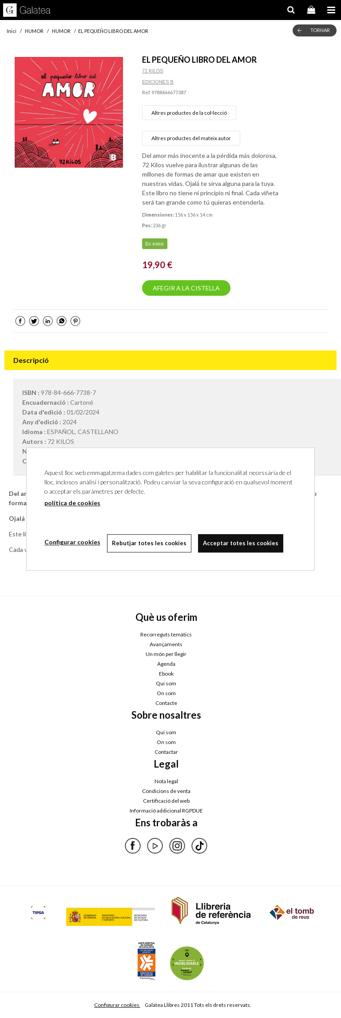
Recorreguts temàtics (166, 634)
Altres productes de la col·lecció (189, 112)
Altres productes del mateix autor (191, 138)
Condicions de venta (166, 791)
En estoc (154, 243)
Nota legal (166, 781)
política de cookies (72, 503)
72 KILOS (152, 70)
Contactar (166, 751)
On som (166, 693)
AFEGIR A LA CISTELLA (186, 288)
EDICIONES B (158, 81)
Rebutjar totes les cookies (149, 543)
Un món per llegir (166, 654)
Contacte (166, 703)
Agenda (166, 663)
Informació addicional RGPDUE (166, 810)
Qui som (166, 683)
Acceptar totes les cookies (240, 543)
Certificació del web (166, 800)
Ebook (166, 673)
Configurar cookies (117, 1005)
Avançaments (166, 644)
